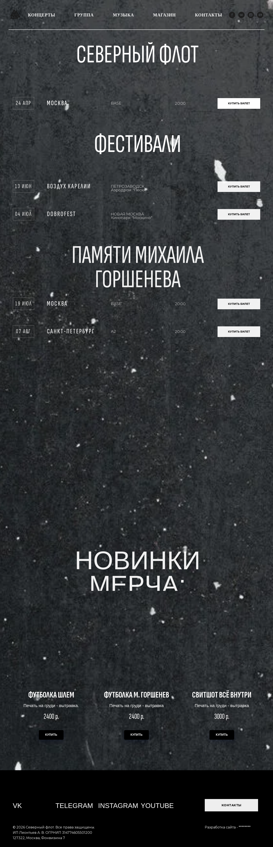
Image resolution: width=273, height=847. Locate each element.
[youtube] (260, 15)
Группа (84, 15)
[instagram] (251, 15)
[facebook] (232, 15)
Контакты (208, 15)
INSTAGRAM (118, 805)
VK (17, 805)
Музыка (123, 15)
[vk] (241, 15)
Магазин (164, 15)
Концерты (41, 15)
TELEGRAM (74, 805)
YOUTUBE (157, 805)
